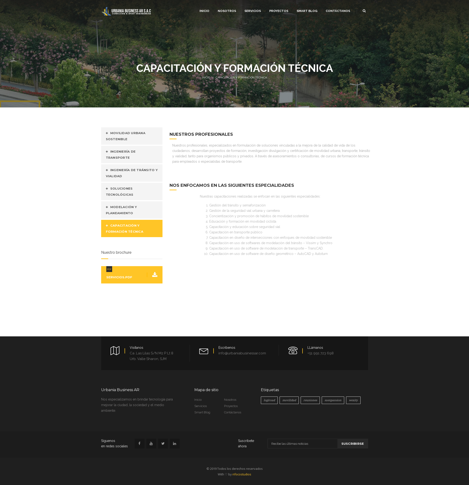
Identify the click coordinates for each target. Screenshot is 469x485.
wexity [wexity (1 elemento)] (353, 400)
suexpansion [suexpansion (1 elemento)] (333, 400)
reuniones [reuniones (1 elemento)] (310, 400)
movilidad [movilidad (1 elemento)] (289, 400)
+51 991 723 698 (320, 353)
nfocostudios (242, 474)
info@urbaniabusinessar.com (242, 353)
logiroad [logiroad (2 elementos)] (269, 400)
